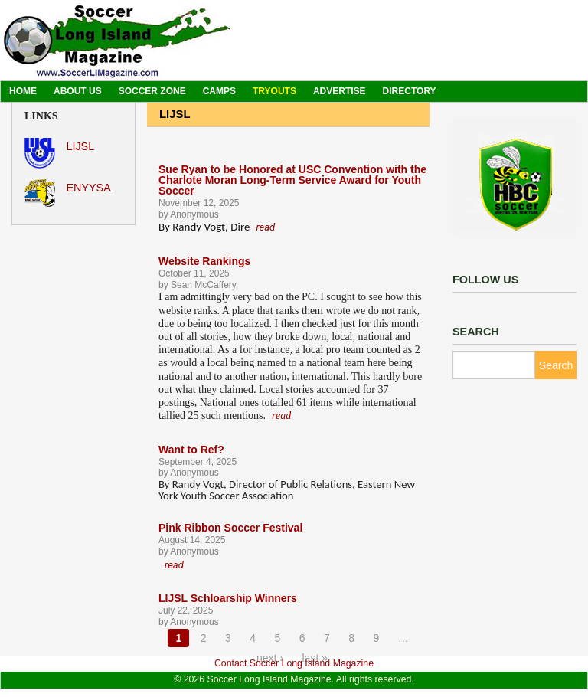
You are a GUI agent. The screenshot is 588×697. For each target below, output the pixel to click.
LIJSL (59, 153)
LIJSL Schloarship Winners (227, 598)
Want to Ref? (191, 449)
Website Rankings (204, 261)
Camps (219, 91)
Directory (409, 91)
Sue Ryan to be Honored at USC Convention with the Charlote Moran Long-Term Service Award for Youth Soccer (292, 180)
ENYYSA (67, 193)
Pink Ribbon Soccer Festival (230, 528)
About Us (78, 91)
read (265, 227)
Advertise (339, 91)
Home (23, 91)
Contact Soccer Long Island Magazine (294, 663)
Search (556, 365)
